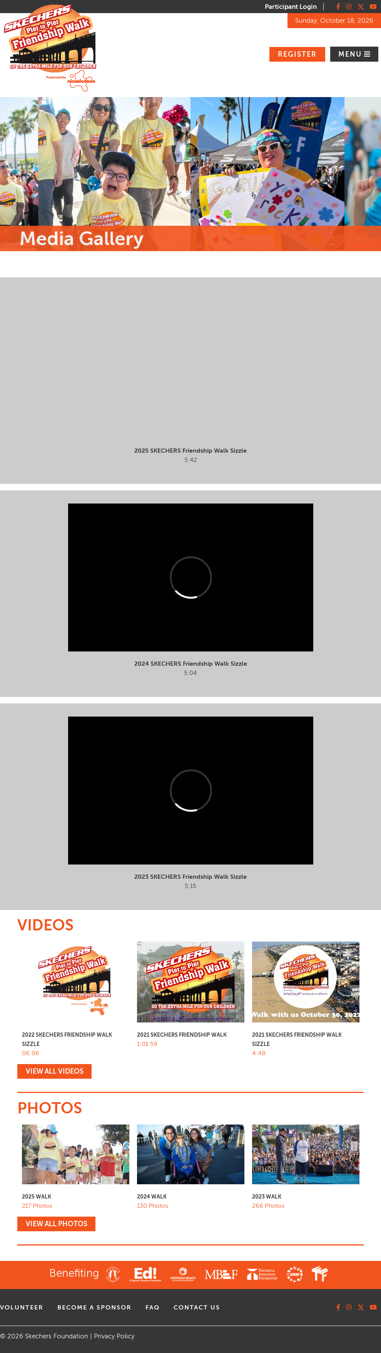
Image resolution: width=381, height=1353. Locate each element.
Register (297, 54)
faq (152, 1307)
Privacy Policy (114, 1336)
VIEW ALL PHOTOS (56, 1224)
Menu (351, 54)
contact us (197, 1307)
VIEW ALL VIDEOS (55, 1071)
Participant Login (291, 6)
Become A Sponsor (94, 1307)
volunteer (21, 1307)
